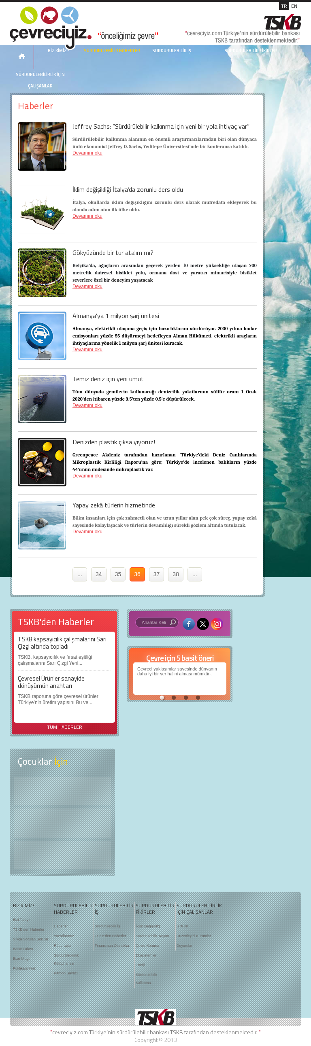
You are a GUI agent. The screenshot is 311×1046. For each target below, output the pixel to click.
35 (118, 574)
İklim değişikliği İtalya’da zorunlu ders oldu (127, 189)
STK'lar (182, 926)
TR (284, 6)
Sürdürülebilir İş (107, 926)
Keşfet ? (62, 791)
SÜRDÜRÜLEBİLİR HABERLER (112, 50)
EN (294, 6)
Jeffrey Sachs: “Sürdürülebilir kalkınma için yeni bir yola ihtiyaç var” (160, 126)
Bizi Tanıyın (22, 920)
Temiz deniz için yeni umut (108, 379)
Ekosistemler (146, 955)
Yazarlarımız (64, 936)
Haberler (61, 926)
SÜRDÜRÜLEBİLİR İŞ (171, 50)
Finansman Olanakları (112, 946)
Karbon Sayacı (66, 973)
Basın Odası (23, 949)
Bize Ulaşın (22, 959)
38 (176, 574)
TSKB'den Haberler (28, 929)
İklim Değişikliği (148, 926)
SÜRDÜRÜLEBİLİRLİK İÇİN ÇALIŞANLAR (40, 80)
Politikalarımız (24, 968)
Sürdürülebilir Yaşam (152, 936)
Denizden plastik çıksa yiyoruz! (113, 442)
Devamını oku (87, 153)
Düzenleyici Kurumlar (194, 936)
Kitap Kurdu (62, 855)
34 (99, 574)
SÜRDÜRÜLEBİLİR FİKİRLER (250, 50)
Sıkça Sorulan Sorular (31, 939)
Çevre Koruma (147, 946)
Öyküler (62, 823)
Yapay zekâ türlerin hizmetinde (113, 505)
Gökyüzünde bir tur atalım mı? (112, 252)
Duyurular (184, 946)
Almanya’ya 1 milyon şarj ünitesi (115, 315)
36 (137, 574)
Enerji (140, 965)
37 (156, 574)
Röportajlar (63, 946)
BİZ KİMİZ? (23, 905)
